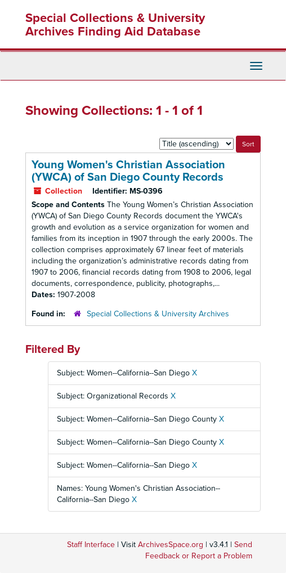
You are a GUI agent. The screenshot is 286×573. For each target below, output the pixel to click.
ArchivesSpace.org (170, 544)
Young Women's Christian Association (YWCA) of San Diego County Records (128, 171)
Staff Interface (91, 544)
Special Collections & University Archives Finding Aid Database (115, 25)
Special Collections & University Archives (158, 314)
